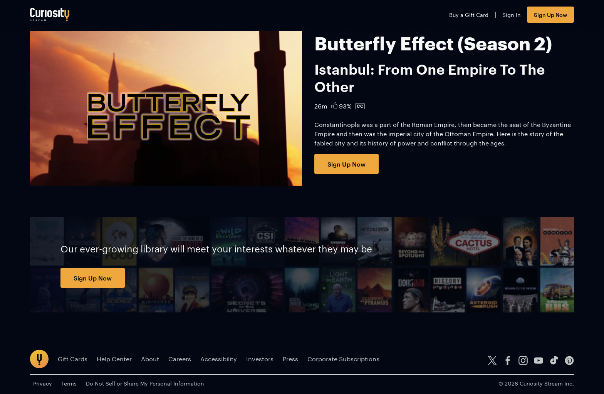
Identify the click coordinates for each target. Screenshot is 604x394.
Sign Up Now (550, 14)
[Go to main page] (49, 14)
